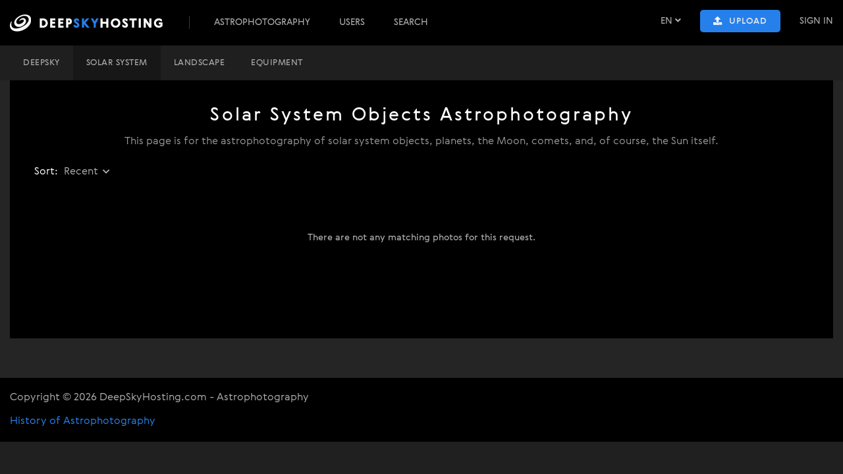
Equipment (277, 63)
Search (411, 22)
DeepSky (41, 63)
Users (352, 22)
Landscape (199, 63)
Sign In (816, 21)
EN (671, 21)
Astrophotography (262, 22)
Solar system (117, 63)
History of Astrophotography (82, 421)
